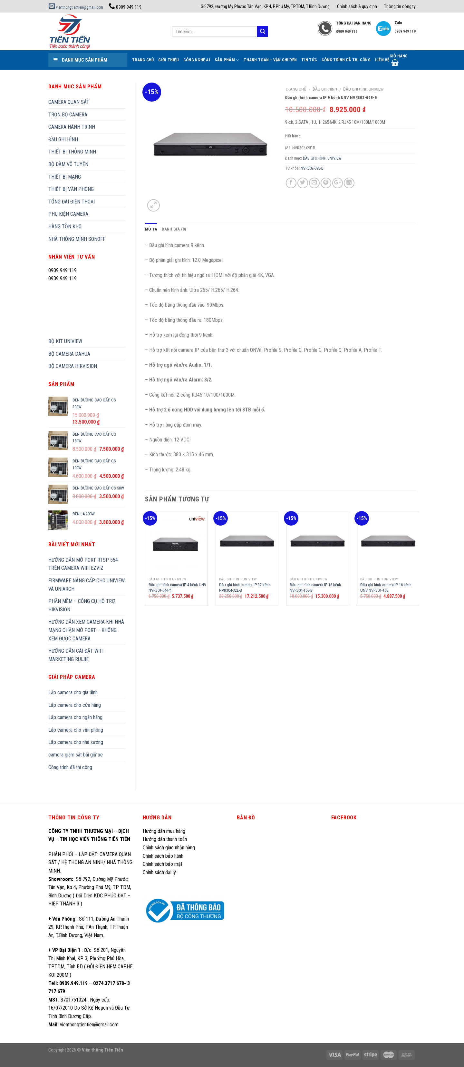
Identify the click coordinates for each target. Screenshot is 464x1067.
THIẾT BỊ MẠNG (64, 177)
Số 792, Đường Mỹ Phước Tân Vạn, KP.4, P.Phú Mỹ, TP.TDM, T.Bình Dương (265, 6)
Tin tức (309, 59)
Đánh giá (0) (174, 229)
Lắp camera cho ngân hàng (75, 717)
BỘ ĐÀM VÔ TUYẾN (68, 164)
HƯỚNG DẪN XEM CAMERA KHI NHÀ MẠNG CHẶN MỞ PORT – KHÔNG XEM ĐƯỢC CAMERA (86, 630)
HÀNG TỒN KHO (65, 226)
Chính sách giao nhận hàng (169, 848)
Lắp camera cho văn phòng (75, 730)
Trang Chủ (143, 59)
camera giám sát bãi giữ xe (75, 755)
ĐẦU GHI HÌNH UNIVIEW (363, 89)
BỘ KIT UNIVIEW (65, 341)
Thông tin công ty (400, 6)
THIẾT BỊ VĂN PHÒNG (71, 189)
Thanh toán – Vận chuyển (270, 59)
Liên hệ (382, 59)
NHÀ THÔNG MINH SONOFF (76, 239)
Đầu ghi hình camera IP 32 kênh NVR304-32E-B (244, 587)
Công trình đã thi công (346, 59)
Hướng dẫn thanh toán (165, 839)
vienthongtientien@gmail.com (76, 7)
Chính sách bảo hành (163, 856)
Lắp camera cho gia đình (73, 692)
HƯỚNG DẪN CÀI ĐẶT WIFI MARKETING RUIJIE (75, 655)
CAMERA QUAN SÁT (68, 102)
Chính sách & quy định (357, 6)
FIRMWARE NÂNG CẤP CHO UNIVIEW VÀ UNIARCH (86, 585)
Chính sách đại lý (160, 872)
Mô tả (151, 229)
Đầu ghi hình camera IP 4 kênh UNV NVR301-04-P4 (177, 587)
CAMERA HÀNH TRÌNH (71, 127)
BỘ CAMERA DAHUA (69, 354)
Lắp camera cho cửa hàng (74, 705)
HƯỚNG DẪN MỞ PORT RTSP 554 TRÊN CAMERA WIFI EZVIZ (83, 564)
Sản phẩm (227, 60)
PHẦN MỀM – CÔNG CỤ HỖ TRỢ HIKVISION (81, 605)
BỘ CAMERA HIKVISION (72, 366)
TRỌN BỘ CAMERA (67, 115)
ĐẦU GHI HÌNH (325, 89)
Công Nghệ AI (196, 59)
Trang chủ (295, 89)
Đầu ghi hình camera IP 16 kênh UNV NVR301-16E (385, 587)
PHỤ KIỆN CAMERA (68, 214)
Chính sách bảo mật (162, 864)
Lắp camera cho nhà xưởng (75, 742)
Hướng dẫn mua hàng (164, 831)
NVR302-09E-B (312, 168)
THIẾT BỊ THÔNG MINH (72, 152)
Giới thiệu (168, 59)
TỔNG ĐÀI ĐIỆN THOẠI (71, 202)
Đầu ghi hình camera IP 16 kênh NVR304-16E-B (315, 587)
